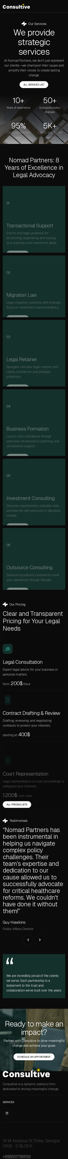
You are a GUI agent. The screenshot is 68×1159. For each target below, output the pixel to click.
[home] (16, 6)
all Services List (34, 86)
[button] (28, 957)
